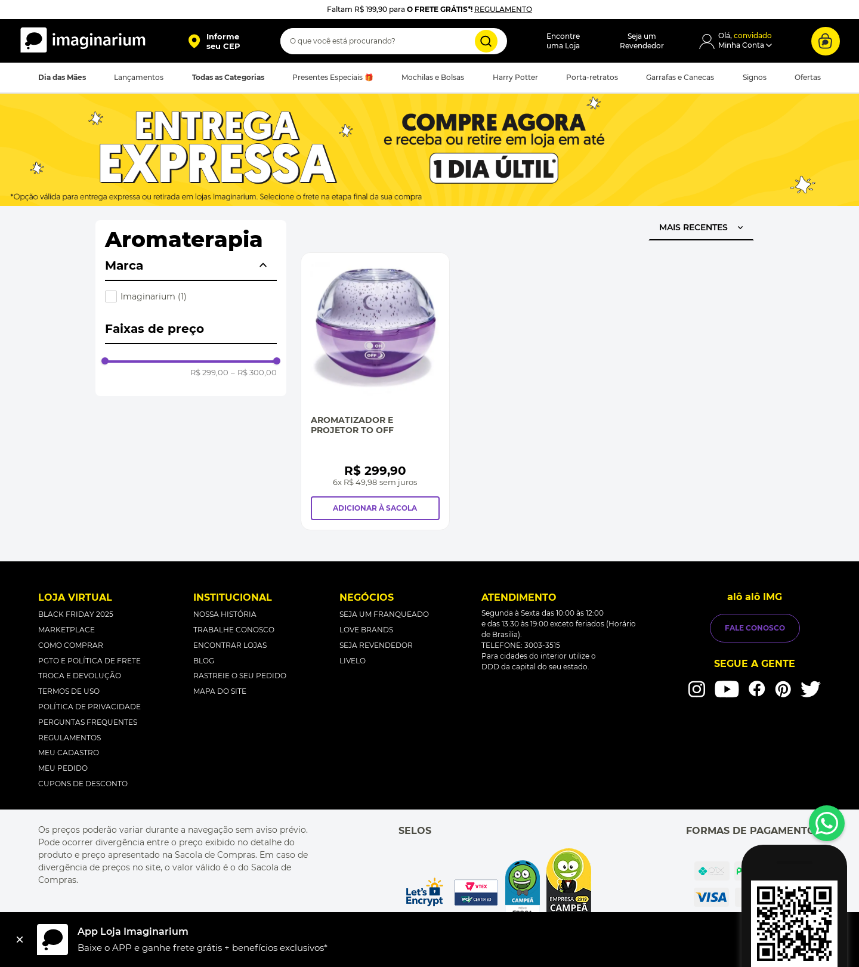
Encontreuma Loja (563, 41)
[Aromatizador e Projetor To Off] (375, 391)
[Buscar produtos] (486, 41)
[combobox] (393, 41)
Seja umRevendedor (642, 41)
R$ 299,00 (209, 372)
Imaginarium (153, 296)
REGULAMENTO (503, 9)
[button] (213, 41)
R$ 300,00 (254, 372)
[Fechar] (19, 940)
